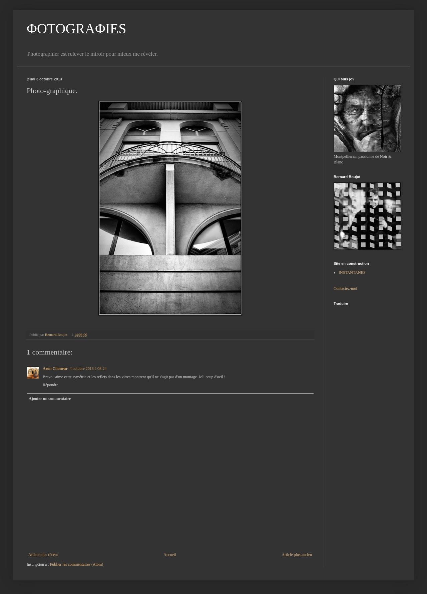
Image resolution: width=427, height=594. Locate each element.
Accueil (169, 554)
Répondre (50, 385)
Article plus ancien (297, 554)
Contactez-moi (345, 288)
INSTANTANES (352, 272)
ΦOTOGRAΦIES (76, 28)
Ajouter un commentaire (50, 398)
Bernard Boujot (56, 335)
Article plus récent (43, 554)
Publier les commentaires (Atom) (76, 564)
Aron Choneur (55, 368)
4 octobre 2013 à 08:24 (88, 368)
